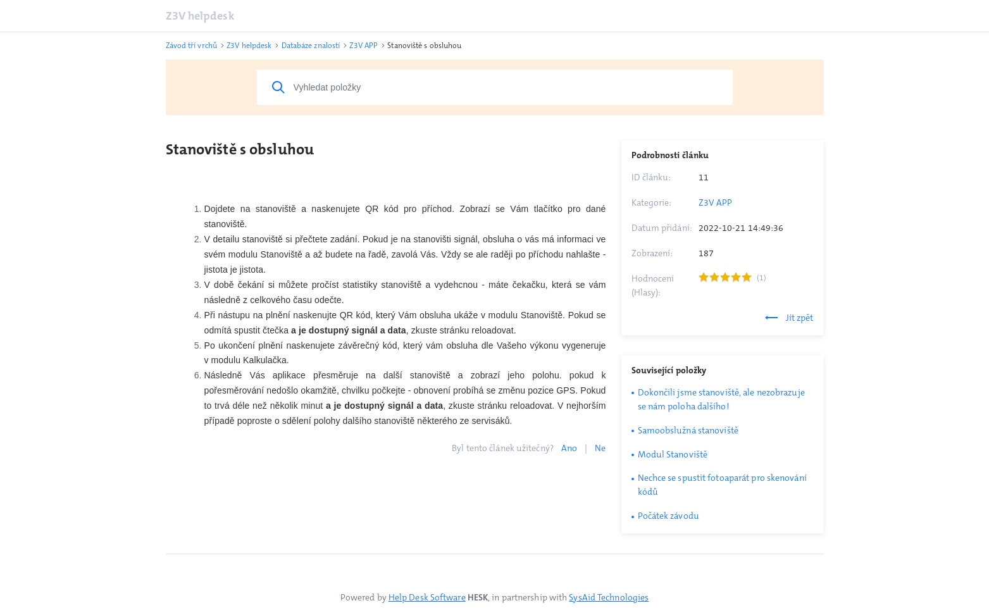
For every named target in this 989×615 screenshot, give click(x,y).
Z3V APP (716, 202)
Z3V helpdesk (200, 15)
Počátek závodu (668, 515)
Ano (569, 448)
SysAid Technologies (609, 597)
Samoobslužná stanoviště (688, 430)
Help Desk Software (427, 597)
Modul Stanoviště (673, 454)
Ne (600, 448)
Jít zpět (789, 317)
